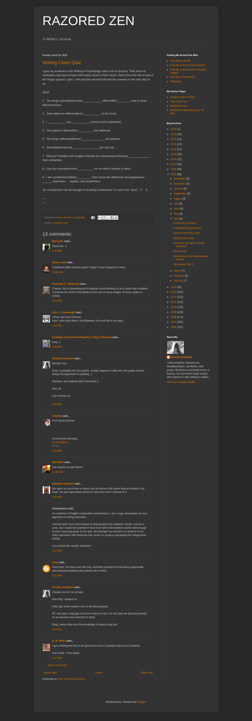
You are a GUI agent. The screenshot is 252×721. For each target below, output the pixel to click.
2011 (174, 302)
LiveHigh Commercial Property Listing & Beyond (81, 337)
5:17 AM (57, 657)
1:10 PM (57, 550)
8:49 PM (57, 346)
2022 (174, 139)
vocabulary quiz (60, 222)
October (179, 188)
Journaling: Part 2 (183, 264)
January (179, 280)
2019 (174, 154)
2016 (174, 169)
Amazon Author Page (182, 97)
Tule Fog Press (178, 101)
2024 (174, 129)
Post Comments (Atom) (71, 678)
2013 (174, 292)
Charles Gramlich (62, 358)
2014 (174, 287)
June (177, 208)
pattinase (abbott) (63, 483)
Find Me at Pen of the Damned (187, 65)
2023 (174, 134)
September (180, 193)
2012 (174, 296)
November (180, 183)
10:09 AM (57, 272)
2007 (174, 322)
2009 (174, 312)
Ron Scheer (180, 251)
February (179, 275)
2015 (174, 174)
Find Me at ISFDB (180, 60)
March (178, 270)
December (180, 178)
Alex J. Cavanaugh (63, 312)
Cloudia (57, 415)
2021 (174, 144)
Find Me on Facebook (182, 76)
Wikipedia (175, 81)
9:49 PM (57, 450)
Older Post (147, 672)
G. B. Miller (59, 640)
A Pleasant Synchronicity (187, 228)
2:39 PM (57, 325)
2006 (174, 327)
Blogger (141, 701)
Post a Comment (57, 665)
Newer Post (50, 672)
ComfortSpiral (60, 442)
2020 (174, 149)
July (176, 203)
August (178, 198)
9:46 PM (57, 404)
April (177, 218)
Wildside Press (178, 105)
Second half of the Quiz (186, 233)
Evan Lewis (59, 262)
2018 (174, 159)
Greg (55, 562)
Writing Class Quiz (61, 62)
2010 (174, 307)
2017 (174, 164)
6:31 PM (57, 575)
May (176, 213)
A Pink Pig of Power (184, 223)
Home (98, 672)
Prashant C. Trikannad (65, 283)
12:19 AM (57, 472)
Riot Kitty (57, 462)
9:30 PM (57, 629)
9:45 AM (57, 250)
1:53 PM (57, 300)
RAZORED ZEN (88, 21)
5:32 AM (57, 496)
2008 (174, 317)
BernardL (57, 241)
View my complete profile (181, 382)
